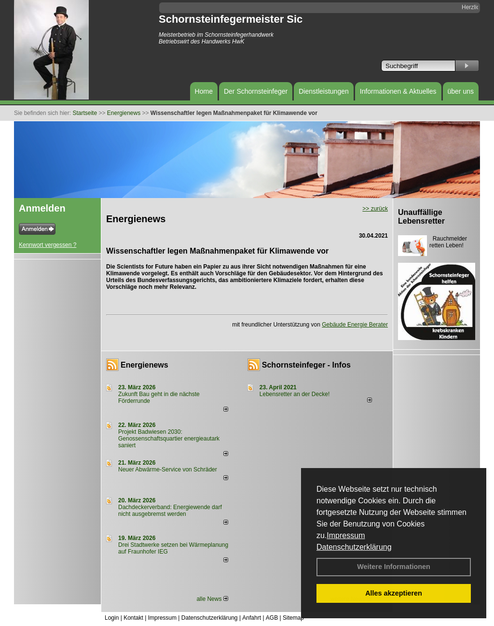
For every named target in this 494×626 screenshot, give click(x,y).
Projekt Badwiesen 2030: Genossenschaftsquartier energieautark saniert (169, 438)
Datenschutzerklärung (354, 547)
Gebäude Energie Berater (355, 324)
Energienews (144, 365)
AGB (272, 617)
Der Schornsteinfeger (256, 91)
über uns (461, 91)
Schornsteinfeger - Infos (306, 365)
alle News (212, 599)
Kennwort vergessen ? (47, 245)
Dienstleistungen (324, 91)
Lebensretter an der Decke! (294, 394)
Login (112, 617)
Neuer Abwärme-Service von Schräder (167, 469)
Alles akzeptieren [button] (393, 593)
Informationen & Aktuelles (398, 91)
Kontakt (133, 617)
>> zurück (375, 208)
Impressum (346, 535)
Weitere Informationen (393, 566)
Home (204, 91)
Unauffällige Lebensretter (421, 216)
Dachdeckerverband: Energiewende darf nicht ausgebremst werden (170, 510)
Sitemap (293, 617)
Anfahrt (251, 617)
